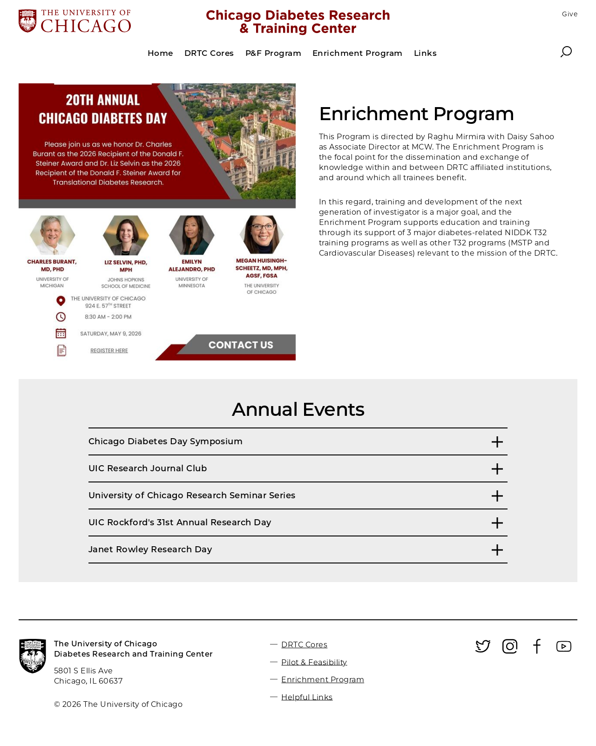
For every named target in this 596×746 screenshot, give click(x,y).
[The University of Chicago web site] (110, 21)
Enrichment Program (322, 679)
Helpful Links (306, 696)
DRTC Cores (304, 644)
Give (569, 14)
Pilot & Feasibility (314, 662)
